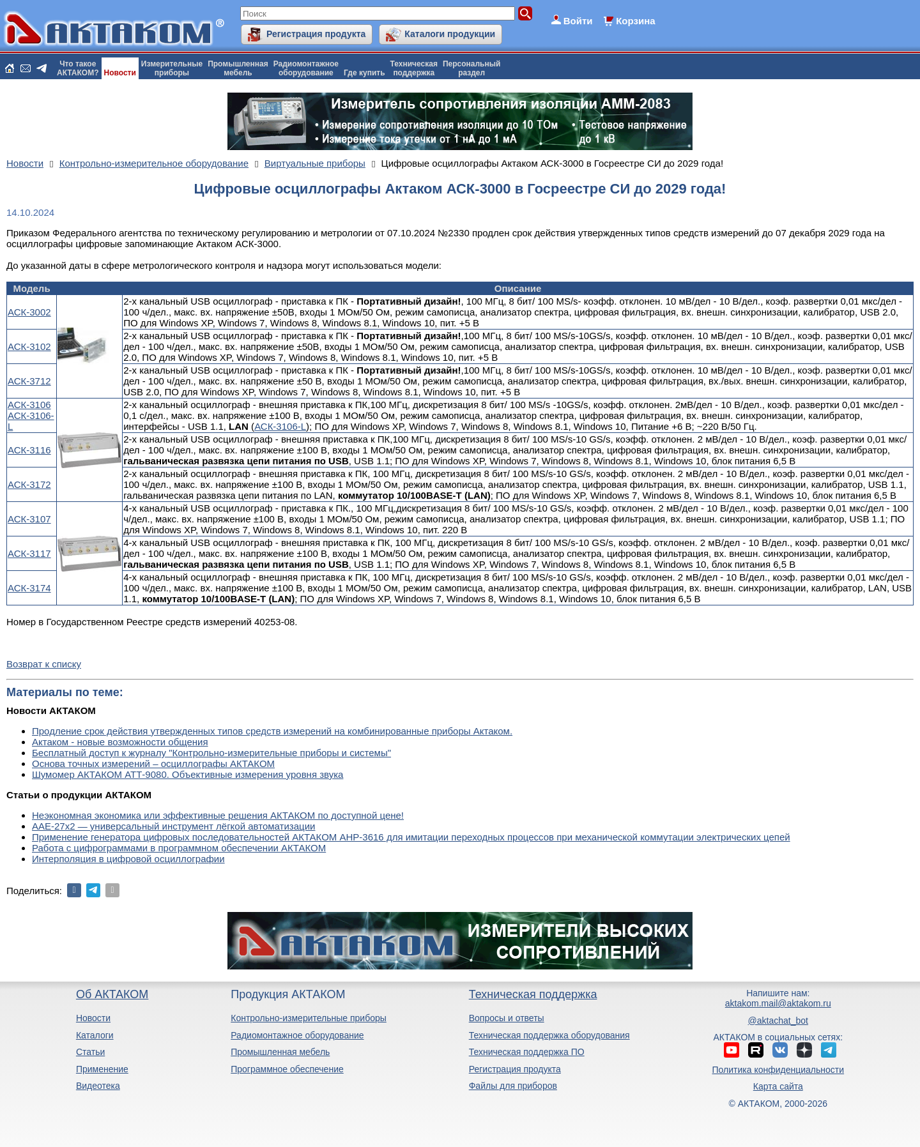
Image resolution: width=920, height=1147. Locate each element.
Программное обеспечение (287, 1069)
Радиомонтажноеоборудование (306, 68)
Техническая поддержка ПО (527, 1052)
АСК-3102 (29, 346)
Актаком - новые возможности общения (120, 741)
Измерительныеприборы (172, 68)
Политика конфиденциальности (778, 1070)
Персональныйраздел (471, 68)
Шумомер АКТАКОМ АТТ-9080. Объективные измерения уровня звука (187, 774)
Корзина (635, 20)
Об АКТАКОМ (112, 994)
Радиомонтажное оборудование (297, 1035)
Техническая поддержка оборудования (549, 1035)
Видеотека (98, 1086)
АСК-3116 (29, 449)
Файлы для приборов (513, 1086)
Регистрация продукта (315, 34)
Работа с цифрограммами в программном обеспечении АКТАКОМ (179, 847)
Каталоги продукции (449, 34)
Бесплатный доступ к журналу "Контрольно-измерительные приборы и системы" (211, 752)
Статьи (90, 1052)
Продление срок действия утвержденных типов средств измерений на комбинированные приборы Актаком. (272, 730)
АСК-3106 (29, 404)
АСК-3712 (29, 381)
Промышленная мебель (280, 1052)
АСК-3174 (29, 587)
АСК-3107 (29, 518)
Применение (102, 1069)
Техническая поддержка (533, 994)
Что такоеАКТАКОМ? (78, 68)
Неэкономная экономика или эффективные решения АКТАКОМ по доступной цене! (218, 815)
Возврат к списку (43, 663)
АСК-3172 (29, 484)
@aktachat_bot (778, 1020)
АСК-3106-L (280, 426)
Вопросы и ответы (506, 1018)
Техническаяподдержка (414, 68)
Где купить (364, 72)
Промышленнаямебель (238, 68)
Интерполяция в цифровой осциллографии (128, 858)
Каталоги (95, 1035)
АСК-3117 (29, 553)
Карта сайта (778, 1086)
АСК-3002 (29, 312)
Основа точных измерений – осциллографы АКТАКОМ (153, 763)
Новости (120, 72)
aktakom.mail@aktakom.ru (778, 1003)
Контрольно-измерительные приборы (309, 1018)
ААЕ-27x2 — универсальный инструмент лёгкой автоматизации (173, 826)
